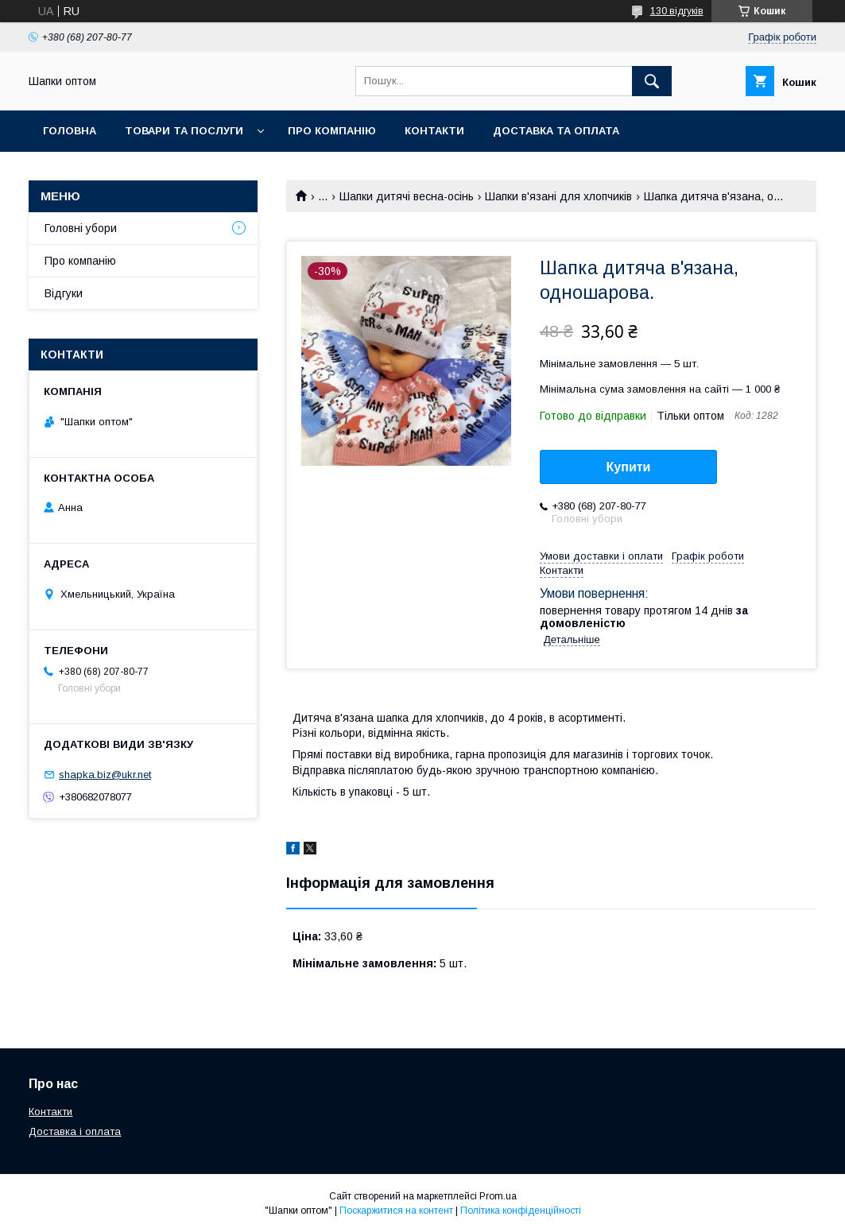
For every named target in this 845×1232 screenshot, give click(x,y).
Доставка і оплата (75, 1131)
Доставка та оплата (556, 131)
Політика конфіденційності (520, 1210)
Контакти (434, 131)
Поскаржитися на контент (396, 1210)
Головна (69, 131)
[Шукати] (652, 81)
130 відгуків (677, 11)
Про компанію (332, 131)
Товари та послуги (184, 131)
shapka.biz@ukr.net (105, 775)
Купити (629, 467)
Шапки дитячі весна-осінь (406, 196)
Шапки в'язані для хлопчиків (558, 196)
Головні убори (81, 228)
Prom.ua (498, 1196)
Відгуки (64, 293)
